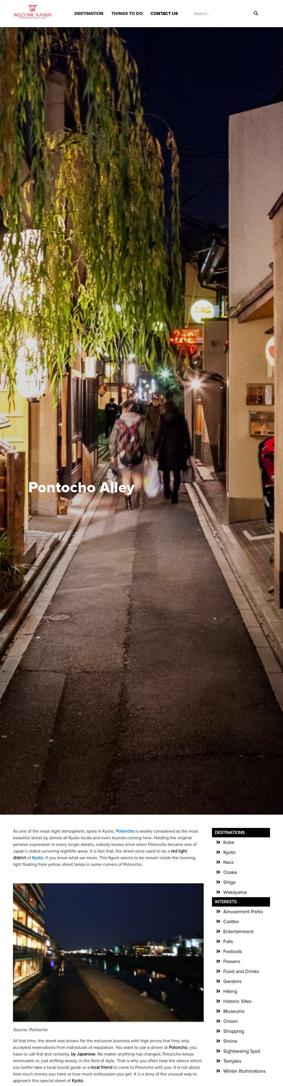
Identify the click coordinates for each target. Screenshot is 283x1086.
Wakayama (235, 892)
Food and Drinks (241, 971)
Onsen (230, 1021)
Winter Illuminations (244, 1071)
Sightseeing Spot (241, 1051)
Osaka (230, 872)
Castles (231, 921)
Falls (228, 941)
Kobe (228, 842)
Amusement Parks (243, 912)
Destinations (230, 832)
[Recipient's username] (220, 13)
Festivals (232, 951)
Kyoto (229, 852)
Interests (226, 902)
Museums (233, 1011)
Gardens (232, 981)
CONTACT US (164, 13)
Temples (232, 1061)
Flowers (231, 961)
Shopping (233, 1031)
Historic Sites (237, 1001)
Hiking (230, 991)
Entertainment (238, 931)
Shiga (229, 882)
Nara (228, 862)
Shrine (230, 1041)
